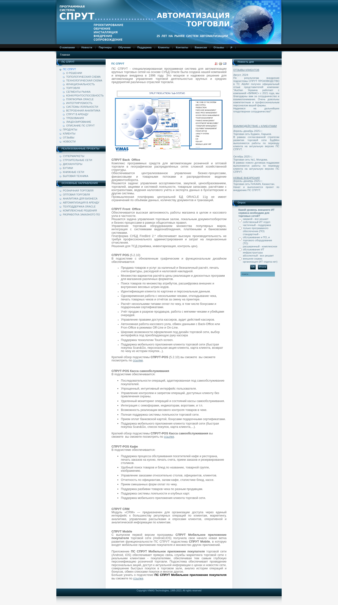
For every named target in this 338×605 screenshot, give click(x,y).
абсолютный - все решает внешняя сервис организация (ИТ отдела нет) (260, 258)
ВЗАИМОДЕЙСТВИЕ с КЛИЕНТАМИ (255, 126)
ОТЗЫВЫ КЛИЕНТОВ (246, 70)
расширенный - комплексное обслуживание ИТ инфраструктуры (260, 249)
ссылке (138, 360)
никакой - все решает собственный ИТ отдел (256, 220)
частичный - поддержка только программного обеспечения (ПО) (257, 228)
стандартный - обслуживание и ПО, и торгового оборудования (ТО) (257, 239)
